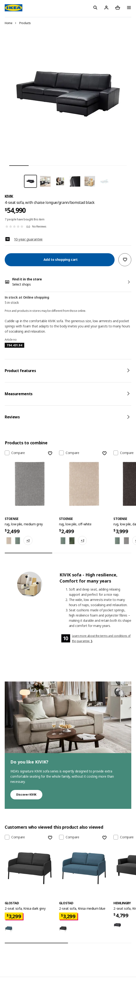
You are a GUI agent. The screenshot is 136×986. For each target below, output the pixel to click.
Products (25, 23)
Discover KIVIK (26, 795)
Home (8, 23)
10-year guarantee (28, 239)
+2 (28, 540)
